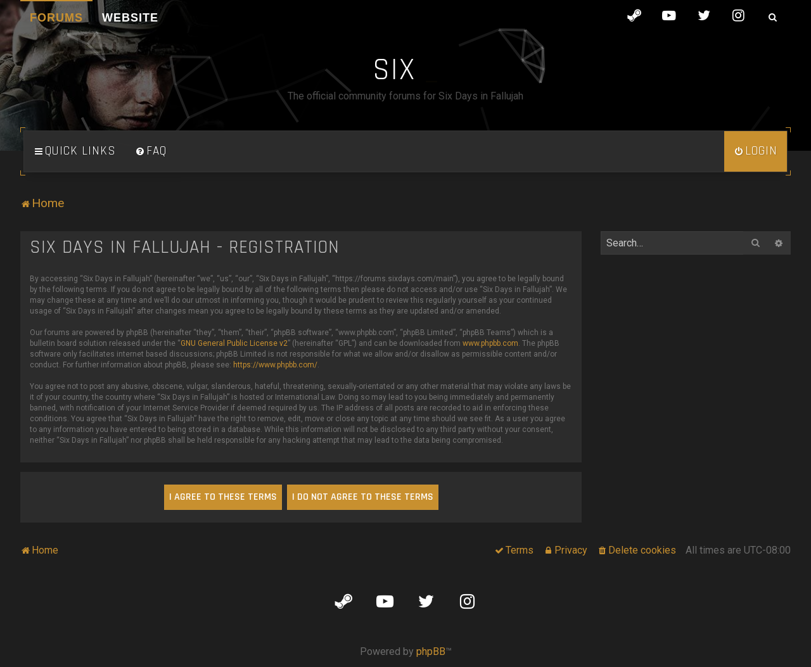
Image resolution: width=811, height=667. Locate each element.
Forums (56, 17)
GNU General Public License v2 (234, 343)
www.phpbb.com (490, 343)
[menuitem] (150, 151)
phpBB (430, 651)
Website (130, 17)
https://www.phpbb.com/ (275, 364)
